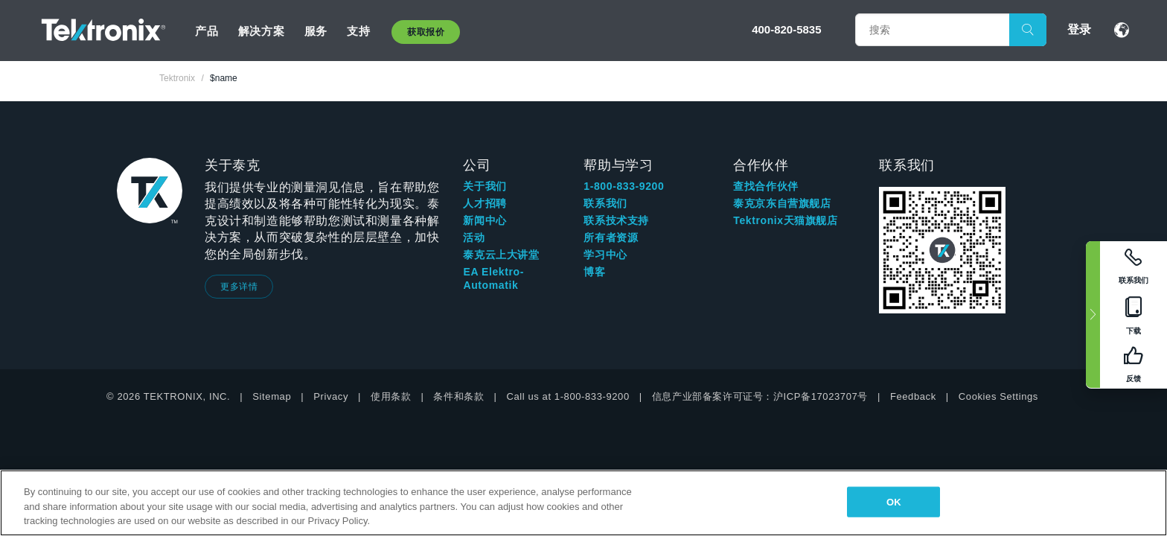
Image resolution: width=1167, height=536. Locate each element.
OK (893, 501)
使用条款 (391, 396)
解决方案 (261, 31)
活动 (474, 237)
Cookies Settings (998, 396)
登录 (1079, 29)
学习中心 (605, 255)
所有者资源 (611, 237)
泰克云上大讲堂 (501, 255)
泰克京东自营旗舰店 (782, 203)
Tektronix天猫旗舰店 (785, 220)
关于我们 (484, 186)
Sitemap (271, 396)
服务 (315, 31)
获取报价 (425, 32)
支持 (358, 31)
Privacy (330, 396)
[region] (583, 503)
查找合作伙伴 (766, 186)
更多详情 (239, 286)
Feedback (913, 396)
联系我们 (605, 203)
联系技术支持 (616, 220)
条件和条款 (458, 396)
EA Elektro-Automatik (493, 278)
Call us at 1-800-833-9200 (567, 396)
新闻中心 (484, 220)
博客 (594, 272)
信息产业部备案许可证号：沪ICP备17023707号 (760, 396)
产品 (206, 31)
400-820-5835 (786, 29)
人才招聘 (484, 203)
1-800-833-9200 (624, 186)
